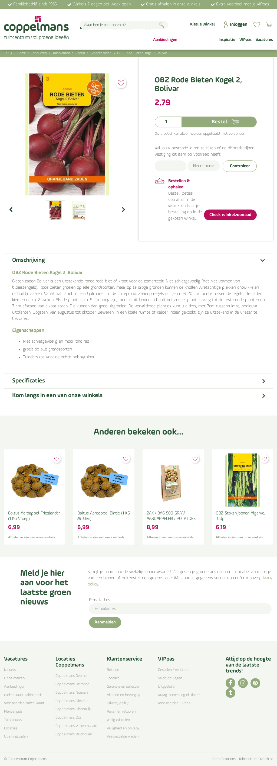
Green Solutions (224, 759)
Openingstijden (16, 737)
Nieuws (10, 670)
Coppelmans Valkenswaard (76, 726)
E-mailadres (99, 600)
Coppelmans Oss (68, 718)
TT (230, 693)
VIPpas (166, 659)
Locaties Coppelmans (69, 662)
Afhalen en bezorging (123, 695)
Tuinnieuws (13, 720)
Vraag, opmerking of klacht (179, 695)
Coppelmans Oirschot (72, 701)
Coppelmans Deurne (71, 676)
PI (255, 683)
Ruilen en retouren (121, 712)
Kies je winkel (202, 24)
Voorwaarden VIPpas (174, 703)
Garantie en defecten (123, 687)
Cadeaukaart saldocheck (23, 695)
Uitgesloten (167, 687)
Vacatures (16, 659)
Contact (113, 678)
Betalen (113, 670)
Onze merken (14, 678)
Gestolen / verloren (172, 670)
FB (230, 683)
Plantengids (13, 712)
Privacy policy (117, 703)
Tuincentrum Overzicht (256, 759)
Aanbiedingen (14, 687)
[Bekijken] (269, 25)
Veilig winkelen (118, 720)
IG (243, 683)
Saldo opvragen (170, 678)
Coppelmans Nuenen (71, 693)
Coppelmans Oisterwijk (73, 709)
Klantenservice (124, 659)
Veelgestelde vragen (122, 737)
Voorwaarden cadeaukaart (24, 703)
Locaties (10, 728)
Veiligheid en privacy (123, 728)
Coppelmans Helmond (72, 684)
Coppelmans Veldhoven (73, 734)
